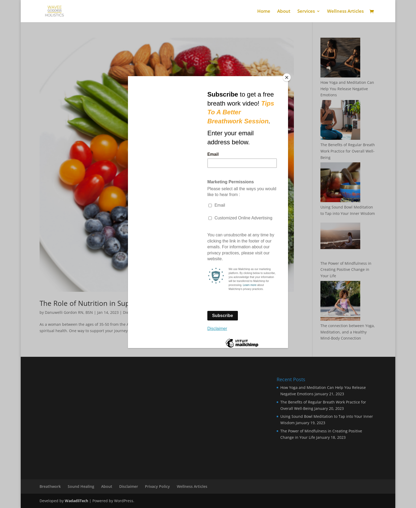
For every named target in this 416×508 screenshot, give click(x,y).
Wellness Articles (345, 11)
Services (306, 11)
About (283, 11)
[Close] (287, 77)
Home (263, 11)
